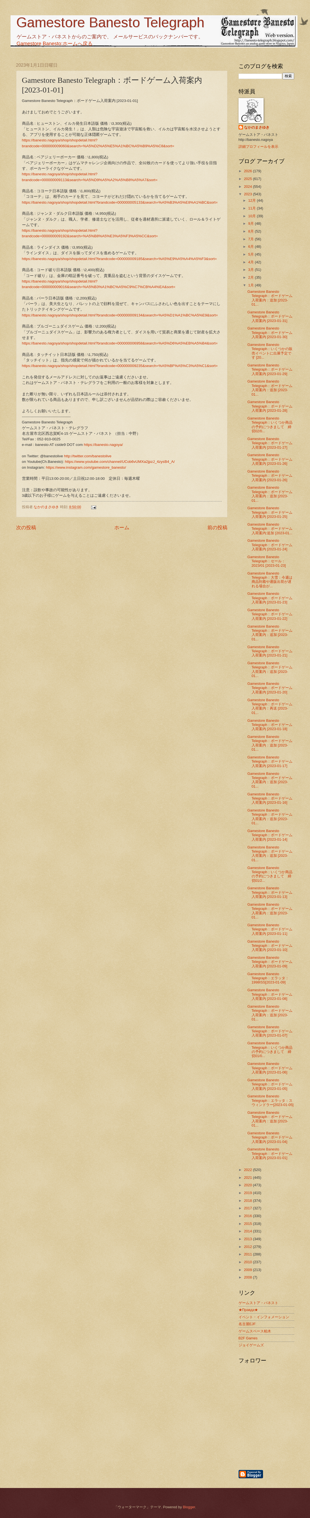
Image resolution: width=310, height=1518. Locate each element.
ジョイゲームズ (251, 1345)
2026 (248, 171)
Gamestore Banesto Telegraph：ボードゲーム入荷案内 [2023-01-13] (270, 892)
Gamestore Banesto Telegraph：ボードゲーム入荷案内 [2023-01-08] (270, 994)
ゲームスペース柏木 (255, 1331)
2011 (248, 1254)
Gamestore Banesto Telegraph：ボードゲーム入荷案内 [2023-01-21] (270, 651)
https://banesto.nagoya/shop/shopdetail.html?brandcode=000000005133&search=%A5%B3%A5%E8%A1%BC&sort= (120, 202)
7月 (251, 239)
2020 (248, 1185)
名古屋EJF (247, 1324)
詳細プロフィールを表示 (258, 146)
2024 (248, 186)
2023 (248, 194)
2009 (248, 1270)
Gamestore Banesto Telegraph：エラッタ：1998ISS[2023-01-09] (268, 978)
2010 (248, 1262)
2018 (248, 1201)
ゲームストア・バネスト (258, 1303)
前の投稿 (217, 527)
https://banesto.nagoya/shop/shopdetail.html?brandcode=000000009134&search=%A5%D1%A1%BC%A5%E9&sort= (120, 315)
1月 (251, 285)
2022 (248, 1170)
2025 (248, 179)
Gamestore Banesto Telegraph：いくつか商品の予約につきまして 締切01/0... (270, 1049)
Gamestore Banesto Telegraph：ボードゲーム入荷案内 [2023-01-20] (270, 687)
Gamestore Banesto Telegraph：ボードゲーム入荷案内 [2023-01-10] (270, 945)
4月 (251, 262)
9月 (251, 223)
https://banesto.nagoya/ (103, 445)
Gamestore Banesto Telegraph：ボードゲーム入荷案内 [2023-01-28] (270, 406)
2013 (248, 1239)
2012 (248, 1247)
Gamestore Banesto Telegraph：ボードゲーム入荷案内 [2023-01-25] (270, 512)
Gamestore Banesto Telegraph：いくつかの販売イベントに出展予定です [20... (270, 351)
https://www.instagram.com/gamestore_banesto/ (86, 467)
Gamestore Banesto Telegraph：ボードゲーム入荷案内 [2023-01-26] (270, 459)
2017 (248, 1208)
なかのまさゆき (256, 127)
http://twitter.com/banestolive (87, 456)
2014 (248, 1231)
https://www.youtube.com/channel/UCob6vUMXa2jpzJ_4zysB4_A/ (120, 462)
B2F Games (248, 1338)
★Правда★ (248, 1310)
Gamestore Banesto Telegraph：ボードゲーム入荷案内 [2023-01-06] (270, 1068)
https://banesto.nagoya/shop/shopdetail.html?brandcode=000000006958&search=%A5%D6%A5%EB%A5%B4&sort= (120, 343)
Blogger (189, 1507)
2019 (248, 1193)
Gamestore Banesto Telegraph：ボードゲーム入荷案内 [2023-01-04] (270, 1137)
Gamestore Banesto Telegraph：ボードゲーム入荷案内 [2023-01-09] (270, 961)
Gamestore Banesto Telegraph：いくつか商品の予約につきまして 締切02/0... (270, 424)
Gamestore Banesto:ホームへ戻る (55, 43)
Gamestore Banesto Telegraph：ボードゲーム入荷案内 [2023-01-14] (270, 835)
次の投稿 (26, 527)
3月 (251, 270)
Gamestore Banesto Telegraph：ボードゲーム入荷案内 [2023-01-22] (270, 614)
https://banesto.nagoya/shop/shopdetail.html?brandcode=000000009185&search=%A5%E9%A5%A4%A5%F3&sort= (119, 259)
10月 (252, 216)
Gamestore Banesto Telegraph (110, 22)
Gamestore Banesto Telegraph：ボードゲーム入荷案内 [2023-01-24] (270, 544)
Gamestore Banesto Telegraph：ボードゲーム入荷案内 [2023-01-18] (270, 724)
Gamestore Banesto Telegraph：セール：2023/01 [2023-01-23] (266, 561)
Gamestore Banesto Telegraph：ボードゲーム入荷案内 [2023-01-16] (270, 798)
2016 (248, 1216)
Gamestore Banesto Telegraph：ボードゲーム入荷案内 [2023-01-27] (270, 443)
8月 (251, 231)
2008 (248, 1277)
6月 (251, 246)
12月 (252, 200)
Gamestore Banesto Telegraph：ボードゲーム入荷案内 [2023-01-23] (270, 597)
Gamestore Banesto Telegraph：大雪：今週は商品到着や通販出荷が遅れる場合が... (270, 579)
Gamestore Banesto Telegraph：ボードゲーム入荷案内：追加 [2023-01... (270, 297)
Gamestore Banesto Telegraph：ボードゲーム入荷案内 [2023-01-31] (270, 316)
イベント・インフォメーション (264, 1317)
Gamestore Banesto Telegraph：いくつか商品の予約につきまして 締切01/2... (270, 874)
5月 (251, 254)
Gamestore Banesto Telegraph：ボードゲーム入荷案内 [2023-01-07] (270, 1031)
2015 (248, 1224)
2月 (251, 277)
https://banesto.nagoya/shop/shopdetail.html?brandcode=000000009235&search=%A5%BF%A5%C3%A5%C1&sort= (120, 366)
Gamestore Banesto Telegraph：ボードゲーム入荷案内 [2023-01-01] (270, 1153)
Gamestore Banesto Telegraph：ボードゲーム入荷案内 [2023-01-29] (270, 369)
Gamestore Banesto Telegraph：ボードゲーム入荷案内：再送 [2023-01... (270, 706)
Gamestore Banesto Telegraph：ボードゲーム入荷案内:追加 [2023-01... (270, 528)
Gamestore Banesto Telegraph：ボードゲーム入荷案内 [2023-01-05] (270, 1084)
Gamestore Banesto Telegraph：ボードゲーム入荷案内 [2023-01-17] (270, 761)
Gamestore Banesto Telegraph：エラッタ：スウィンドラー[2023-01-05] (270, 1100)
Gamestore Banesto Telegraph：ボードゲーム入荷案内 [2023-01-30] (270, 332)
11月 (252, 208)
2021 (248, 1177)
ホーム (121, 527)
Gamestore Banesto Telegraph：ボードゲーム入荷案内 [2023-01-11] (270, 929)
